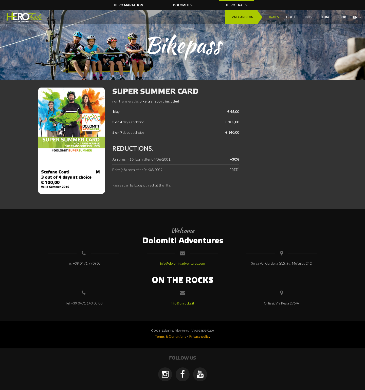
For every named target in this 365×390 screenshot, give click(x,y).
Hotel (291, 17)
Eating (325, 17)
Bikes (307, 17)
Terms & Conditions (170, 336)
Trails (273, 17)
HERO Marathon (128, 5)
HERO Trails (236, 5)
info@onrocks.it (182, 303)
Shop (342, 17)
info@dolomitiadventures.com (182, 263)
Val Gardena (242, 17)
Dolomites (182, 5)
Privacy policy (199, 336)
